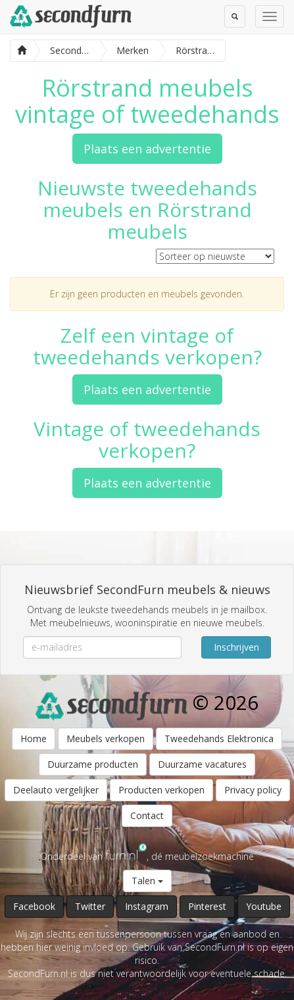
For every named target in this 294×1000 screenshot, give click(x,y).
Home (33, 738)
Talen (147, 880)
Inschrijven (236, 647)
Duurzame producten (92, 764)
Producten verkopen (161, 790)
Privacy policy (253, 790)
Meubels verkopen (105, 738)
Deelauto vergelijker (56, 790)
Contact (147, 815)
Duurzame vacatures (202, 764)
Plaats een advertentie (147, 149)
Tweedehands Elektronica (219, 738)
